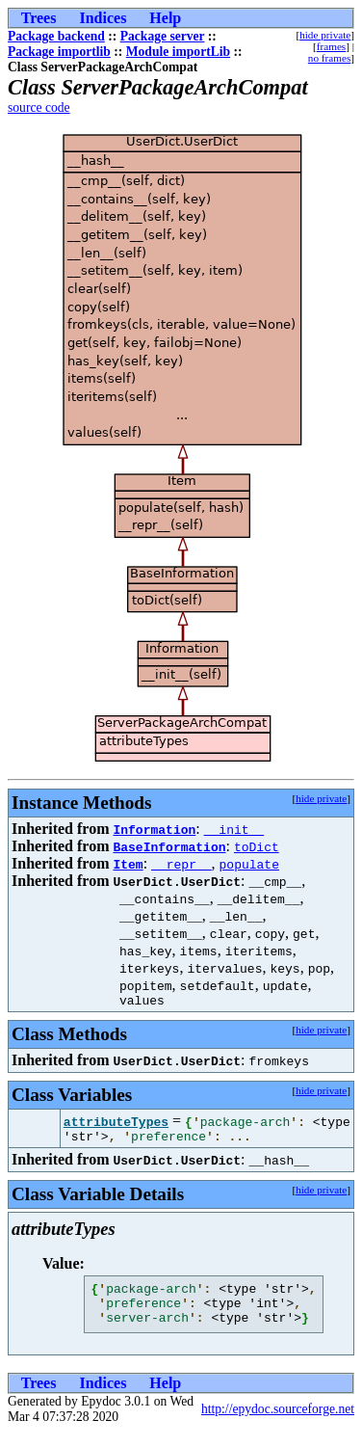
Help (165, 18)
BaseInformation (169, 846)
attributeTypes (116, 1124)
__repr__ (181, 863)
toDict (256, 846)
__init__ (234, 829)
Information (154, 829)
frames (331, 46)
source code (39, 107)
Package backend (56, 36)
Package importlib (59, 51)
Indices (102, 18)
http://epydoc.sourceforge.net (277, 1423)
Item (127, 863)
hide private (324, 34)
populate (249, 863)
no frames (329, 58)
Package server (162, 36)
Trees (39, 18)
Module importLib (178, 51)
